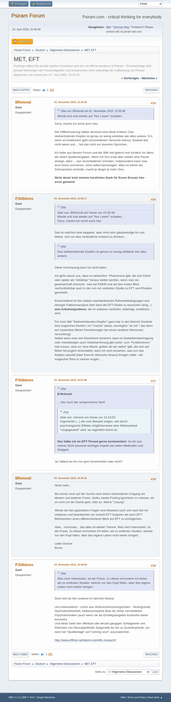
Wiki (108, 27)
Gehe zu (100, 671)
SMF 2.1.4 (14, 697)
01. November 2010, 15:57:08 (70, 380)
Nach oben (20, 654)
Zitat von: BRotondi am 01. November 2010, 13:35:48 (93, 111)
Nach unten (21, 90)
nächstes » (149, 78)
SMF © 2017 (28, 697)
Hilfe (123, 697)
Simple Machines (46, 697)
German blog (121, 27)
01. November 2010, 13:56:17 (70, 198)
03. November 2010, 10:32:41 (70, 478)
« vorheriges (130, 78)
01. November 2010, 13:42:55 (70, 102)
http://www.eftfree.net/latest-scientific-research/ (85, 640)
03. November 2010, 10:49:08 (70, 564)
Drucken (151, 90)
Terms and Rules (137, 697)
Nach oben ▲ (155, 697)
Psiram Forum (28, 15)
